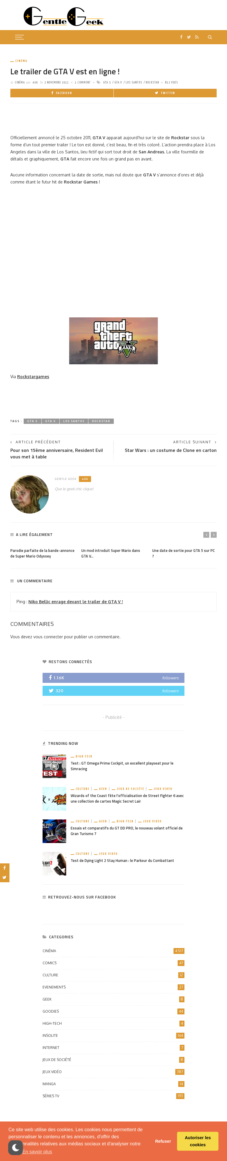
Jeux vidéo (163, 789)
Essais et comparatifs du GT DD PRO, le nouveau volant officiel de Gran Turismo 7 (127, 831)
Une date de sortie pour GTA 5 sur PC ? (183, 553)
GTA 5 (107, 82)
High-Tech (84, 756)
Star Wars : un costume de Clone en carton (171, 450)
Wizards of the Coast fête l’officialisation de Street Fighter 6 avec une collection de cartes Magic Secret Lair (127, 798)
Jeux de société (130, 789)
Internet (113, 1048)
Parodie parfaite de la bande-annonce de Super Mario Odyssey (42, 553)
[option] (42, 552)
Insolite (113, 1036)
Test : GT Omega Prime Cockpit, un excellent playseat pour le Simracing (122, 766)
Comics (113, 963)
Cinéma (21, 61)
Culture (83, 789)
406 (35, 82)
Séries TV (113, 1096)
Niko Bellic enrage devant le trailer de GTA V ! (75, 601)
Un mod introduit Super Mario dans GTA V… (110, 553)
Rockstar (152, 82)
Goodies (113, 1011)
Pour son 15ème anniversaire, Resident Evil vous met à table (56, 453)
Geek (103, 789)
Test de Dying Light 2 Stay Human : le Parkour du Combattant (122, 860)
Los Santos (134, 82)
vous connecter (48, 636)
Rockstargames (33, 376)
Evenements (113, 987)
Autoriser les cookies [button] (198, 1141)
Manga (113, 1084)
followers (170, 677)
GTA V (118, 82)
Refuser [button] (163, 1141)
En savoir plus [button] (37, 1151)
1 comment (83, 82)
